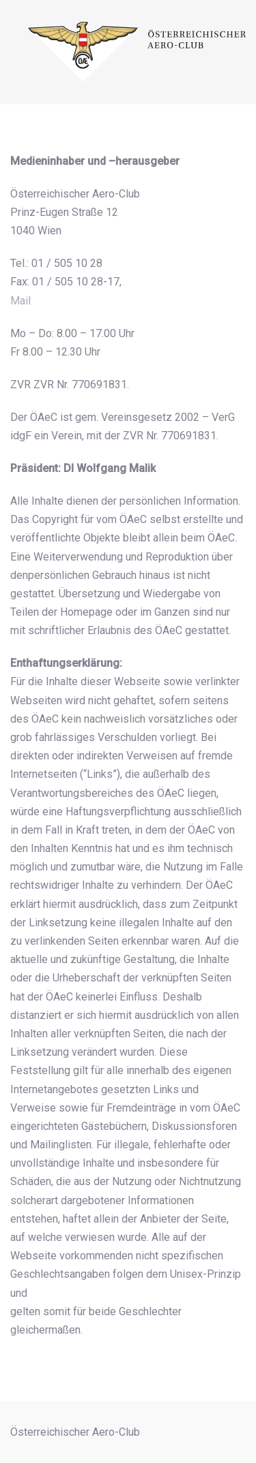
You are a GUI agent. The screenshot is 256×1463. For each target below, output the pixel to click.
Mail (20, 300)
